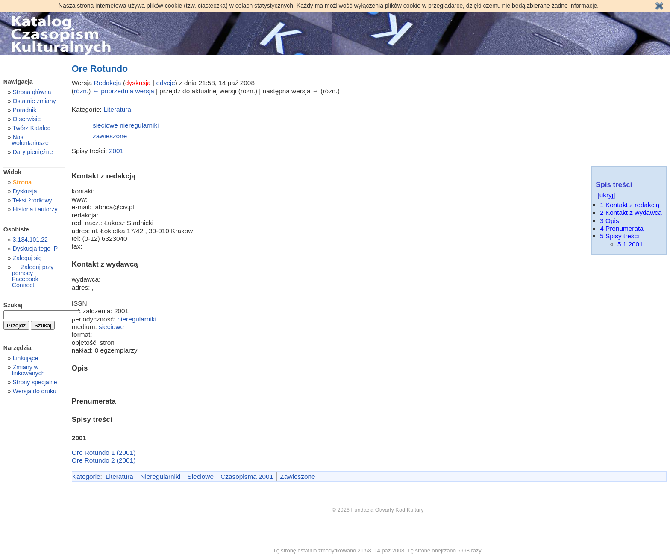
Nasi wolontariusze (30, 140)
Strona (22, 182)
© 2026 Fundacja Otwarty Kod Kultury (378, 510)
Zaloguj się (27, 258)
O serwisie (27, 119)
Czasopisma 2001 (246, 476)
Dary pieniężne (33, 151)
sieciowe (105, 125)
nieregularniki (139, 125)
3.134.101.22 (30, 239)
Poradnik (25, 110)
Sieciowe (200, 476)
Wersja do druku (34, 391)
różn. (81, 91)
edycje (165, 82)
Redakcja (107, 82)
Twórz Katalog (31, 128)
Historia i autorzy (35, 209)
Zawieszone (297, 476)
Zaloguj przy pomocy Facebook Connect (32, 276)
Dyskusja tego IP (35, 248)
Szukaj (13, 305)
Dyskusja (25, 191)
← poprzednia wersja (123, 91)
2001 (116, 150)
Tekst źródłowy (32, 200)
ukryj (606, 195)
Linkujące (25, 358)
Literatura (117, 109)
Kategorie (86, 476)
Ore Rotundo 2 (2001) (103, 460)
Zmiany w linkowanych (28, 370)
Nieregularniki (160, 476)
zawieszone (110, 135)
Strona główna (32, 92)
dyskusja (138, 82)
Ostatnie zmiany (34, 101)
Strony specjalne (35, 382)
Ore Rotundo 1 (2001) (103, 452)
